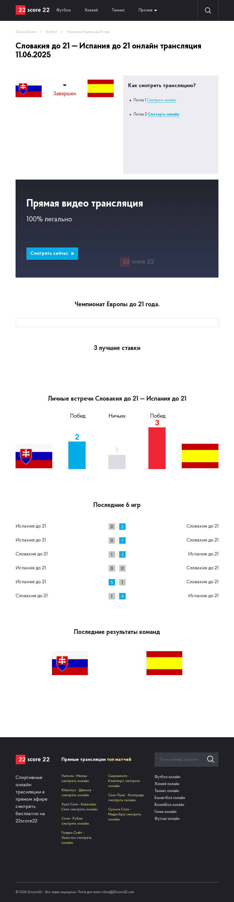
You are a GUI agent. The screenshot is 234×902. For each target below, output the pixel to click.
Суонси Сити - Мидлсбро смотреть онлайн (124, 814)
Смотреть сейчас (52, 253)
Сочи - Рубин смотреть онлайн (75, 821)
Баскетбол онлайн (170, 798)
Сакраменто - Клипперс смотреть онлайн (124, 781)
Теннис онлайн (167, 791)
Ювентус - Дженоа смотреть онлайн (76, 792)
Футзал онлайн (167, 819)
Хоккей (91, 10)
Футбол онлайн (167, 777)
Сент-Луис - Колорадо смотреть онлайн (126, 797)
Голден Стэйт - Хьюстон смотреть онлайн (76, 838)
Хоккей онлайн (167, 784)
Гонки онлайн (165, 812)
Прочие (146, 10)
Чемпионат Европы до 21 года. (88, 32)
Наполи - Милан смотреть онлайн (75, 778)
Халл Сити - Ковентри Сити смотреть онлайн (79, 807)
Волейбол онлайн (169, 805)
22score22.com (26, 32)
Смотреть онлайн (161, 100)
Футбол (63, 10)
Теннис (118, 10)
